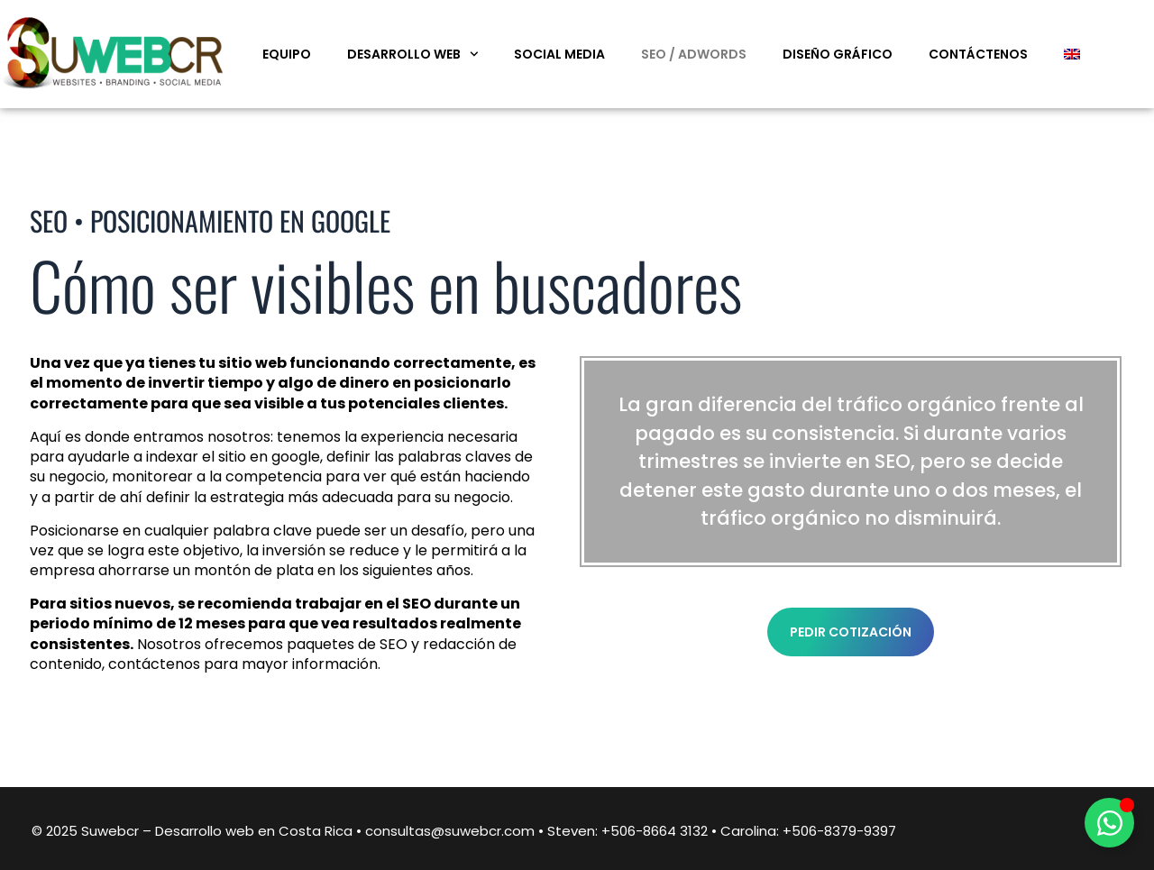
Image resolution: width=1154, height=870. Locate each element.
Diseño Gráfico (838, 54)
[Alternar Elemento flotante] (1109, 822)
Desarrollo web (413, 54)
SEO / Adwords (693, 54)
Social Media (559, 54)
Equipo (286, 54)
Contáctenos (978, 54)
